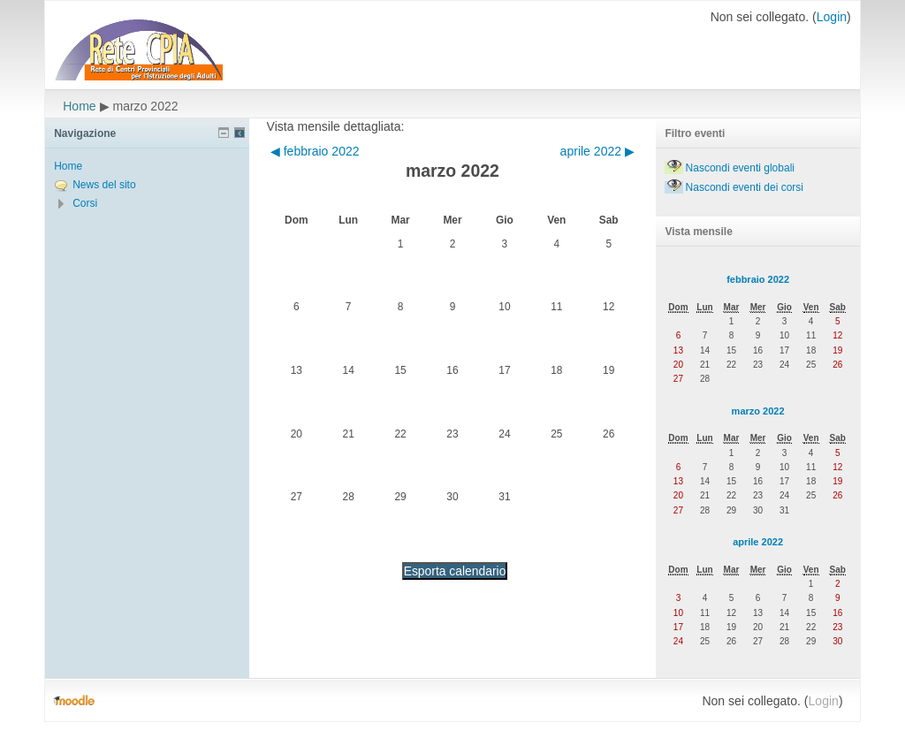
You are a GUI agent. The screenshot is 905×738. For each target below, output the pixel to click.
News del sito (103, 185)
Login (832, 17)
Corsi (84, 203)
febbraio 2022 (757, 279)
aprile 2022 (758, 541)
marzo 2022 (758, 411)
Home (79, 106)
